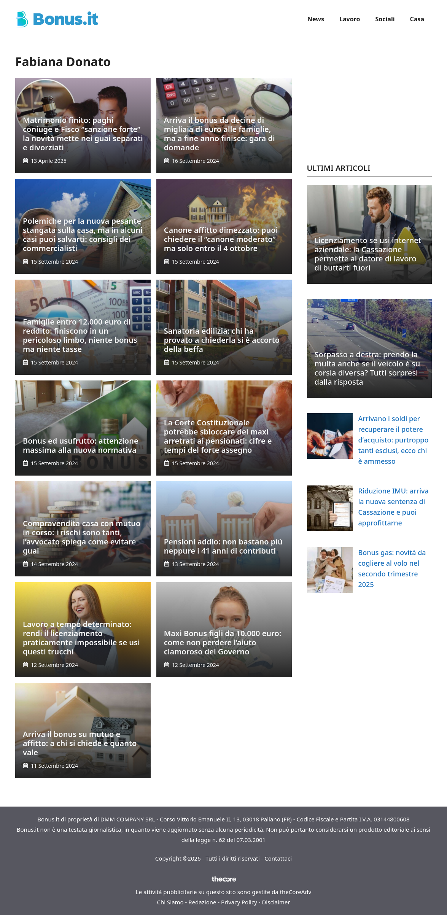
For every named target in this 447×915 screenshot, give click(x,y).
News (315, 19)
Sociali (385, 19)
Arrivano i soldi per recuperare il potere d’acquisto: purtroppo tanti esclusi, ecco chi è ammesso (393, 440)
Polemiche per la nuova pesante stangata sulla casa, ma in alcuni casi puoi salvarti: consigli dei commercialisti (83, 234)
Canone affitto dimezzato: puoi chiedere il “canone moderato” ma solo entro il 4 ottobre (221, 239)
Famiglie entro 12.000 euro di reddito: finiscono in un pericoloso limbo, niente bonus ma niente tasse (80, 335)
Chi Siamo (170, 902)
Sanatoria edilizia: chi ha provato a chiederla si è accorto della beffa (222, 340)
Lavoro (349, 19)
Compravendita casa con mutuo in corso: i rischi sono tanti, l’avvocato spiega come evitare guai (81, 537)
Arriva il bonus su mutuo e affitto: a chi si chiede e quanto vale (80, 743)
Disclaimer (276, 902)
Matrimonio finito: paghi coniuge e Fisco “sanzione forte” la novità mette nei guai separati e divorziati (83, 134)
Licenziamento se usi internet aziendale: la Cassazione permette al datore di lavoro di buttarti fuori (368, 254)
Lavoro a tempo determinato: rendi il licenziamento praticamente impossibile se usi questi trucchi (81, 638)
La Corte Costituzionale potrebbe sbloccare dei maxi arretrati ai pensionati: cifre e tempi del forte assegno (218, 436)
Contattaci (278, 858)
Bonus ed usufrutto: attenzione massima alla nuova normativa (80, 445)
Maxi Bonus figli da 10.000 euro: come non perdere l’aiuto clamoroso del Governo (223, 642)
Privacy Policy (239, 902)
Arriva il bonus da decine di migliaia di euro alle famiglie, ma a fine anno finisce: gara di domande (219, 134)
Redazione (202, 902)
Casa (417, 19)
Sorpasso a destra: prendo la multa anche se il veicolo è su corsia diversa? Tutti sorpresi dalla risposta (367, 368)
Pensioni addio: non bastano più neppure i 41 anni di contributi (223, 546)
